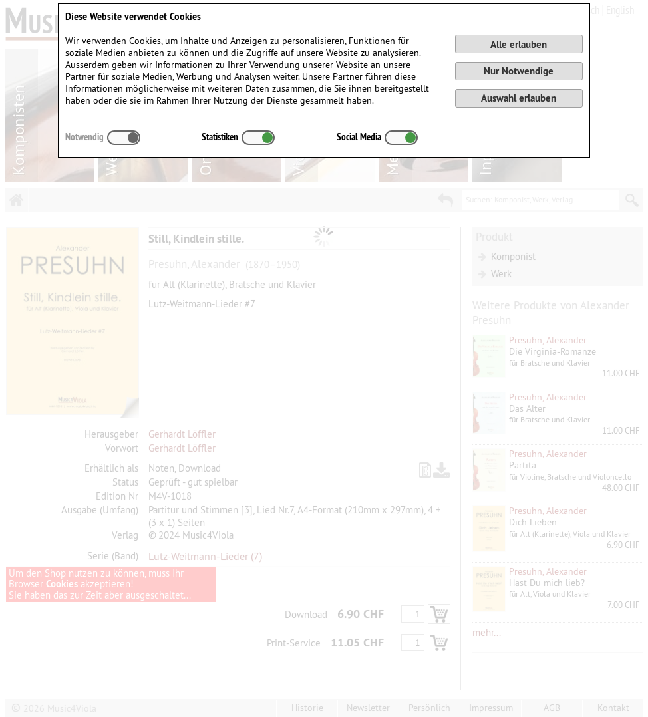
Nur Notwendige (519, 71)
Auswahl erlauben (518, 98)
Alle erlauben (518, 44)
